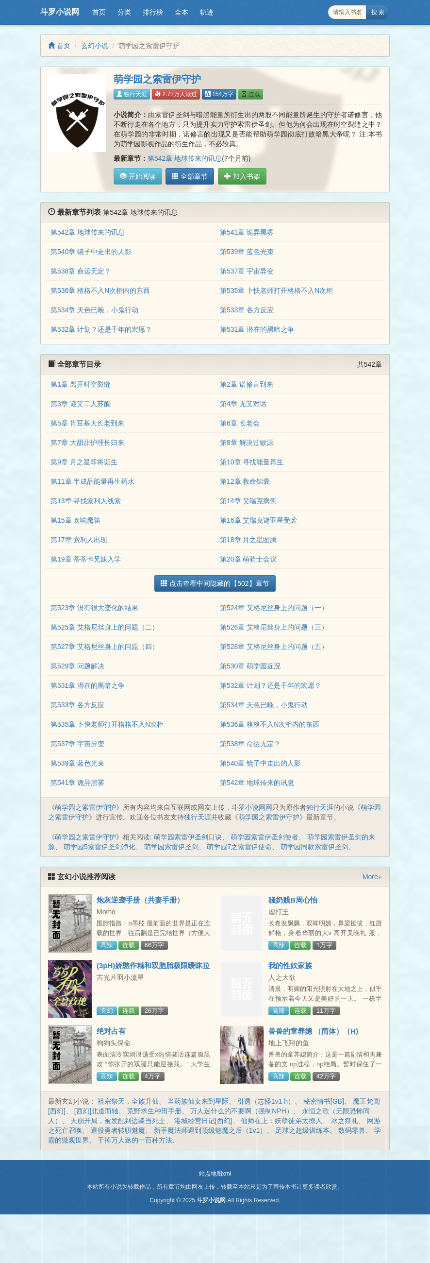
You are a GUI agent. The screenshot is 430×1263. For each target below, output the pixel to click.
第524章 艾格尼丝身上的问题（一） (274, 608)
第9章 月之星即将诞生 (83, 462)
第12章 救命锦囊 (245, 481)
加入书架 (239, 176)
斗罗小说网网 (252, 807)
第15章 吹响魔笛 (75, 520)
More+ (372, 877)
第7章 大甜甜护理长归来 (87, 442)
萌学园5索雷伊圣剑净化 (99, 847)
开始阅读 (138, 176)
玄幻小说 (94, 46)
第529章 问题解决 (77, 666)
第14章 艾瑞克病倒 (248, 501)
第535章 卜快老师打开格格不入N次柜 (276, 290)
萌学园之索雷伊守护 (85, 807)
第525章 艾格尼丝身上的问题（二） (104, 627)
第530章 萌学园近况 (250, 666)
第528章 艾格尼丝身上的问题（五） (274, 646)
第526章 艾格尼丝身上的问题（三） (274, 627)
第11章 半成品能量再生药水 (92, 481)
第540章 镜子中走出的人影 (91, 252)
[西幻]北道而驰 (96, 1111)
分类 (124, 12)
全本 (181, 12)
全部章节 (188, 176)
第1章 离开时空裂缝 (80, 384)
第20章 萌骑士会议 (248, 559)
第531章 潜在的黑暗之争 (257, 329)
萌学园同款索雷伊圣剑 (314, 847)
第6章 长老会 (240, 423)
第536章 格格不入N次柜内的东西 (100, 290)
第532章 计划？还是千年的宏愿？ (101, 329)
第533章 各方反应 (247, 310)
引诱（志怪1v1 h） (266, 1101)
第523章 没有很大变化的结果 (94, 608)
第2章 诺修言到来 (246, 384)
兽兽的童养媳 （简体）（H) (313, 1031)
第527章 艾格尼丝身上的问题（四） (104, 646)
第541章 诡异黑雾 (247, 232)
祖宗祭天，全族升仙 (128, 1101)
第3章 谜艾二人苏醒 (80, 404)
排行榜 (153, 12)
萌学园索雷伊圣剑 (171, 847)
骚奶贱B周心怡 (292, 900)
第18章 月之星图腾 (248, 540)
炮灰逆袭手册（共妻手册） (140, 900)
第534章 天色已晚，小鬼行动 (94, 310)
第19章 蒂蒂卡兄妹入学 (85, 559)
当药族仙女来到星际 (198, 1101)
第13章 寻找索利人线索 (85, 501)
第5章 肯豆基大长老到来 (87, 423)
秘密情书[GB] (323, 1101)
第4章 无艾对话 (243, 404)
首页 (99, 12)
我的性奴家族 (290, 965)
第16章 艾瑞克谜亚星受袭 (258, 520)
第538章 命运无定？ (80, 271)
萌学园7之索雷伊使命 (239, 847)
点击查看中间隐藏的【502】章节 (215, 583)
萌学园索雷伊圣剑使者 (264, 837)
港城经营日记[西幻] (203, 1121)
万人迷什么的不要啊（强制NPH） (241, 1111)
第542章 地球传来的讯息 (185, 158)
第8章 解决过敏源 (246, 442)
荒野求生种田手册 (154, 1111)
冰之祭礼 (344, 1121)
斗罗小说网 (59, 12)
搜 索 (377, 12)
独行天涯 (131, 94)
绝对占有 (111, 1031)
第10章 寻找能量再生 (251, 462)
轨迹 (207, 12)
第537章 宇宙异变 (247, 271)
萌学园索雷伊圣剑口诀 (188, 837)
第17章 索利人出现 (78, 540)
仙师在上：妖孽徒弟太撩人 (281, 1121)
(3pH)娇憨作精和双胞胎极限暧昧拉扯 (153, 969)
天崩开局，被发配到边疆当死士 (117, 1121)
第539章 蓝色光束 (247, 252)
